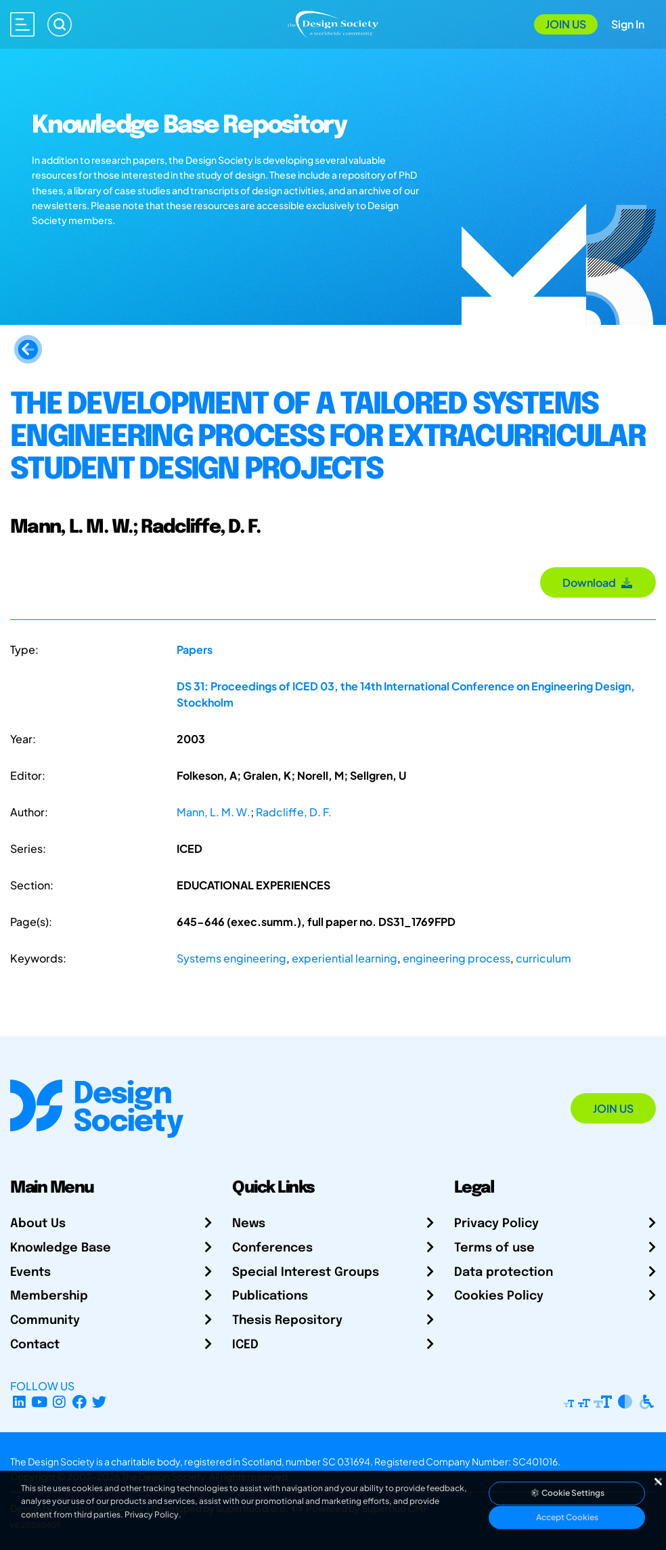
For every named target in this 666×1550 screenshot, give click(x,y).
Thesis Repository (287, 1320)
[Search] (59, 24)
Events (30, 1272)
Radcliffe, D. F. (294, 812)
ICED (245, 1345)
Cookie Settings (567, 1493)
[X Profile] (100, 1402)
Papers (195, 649)
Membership (49, 1296)
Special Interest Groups (305, 1272)
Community (45, 1320)
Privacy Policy (496, 1224)
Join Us (566, 24)
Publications (270, 1296)
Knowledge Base (60, 1248)
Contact (35, 1345)
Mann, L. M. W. (213, 812)
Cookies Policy (498, 1296)
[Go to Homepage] (333, 23)
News (248, 1224)
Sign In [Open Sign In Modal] (627, 24)
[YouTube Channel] (39, 1402)
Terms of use (494, 1248)
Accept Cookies (567, 1517)
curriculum (543, 958)
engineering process (456, 958)
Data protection (503, 1272)
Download (598, 582)
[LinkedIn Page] (19, 1402)
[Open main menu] (22, 24)
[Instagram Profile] (59, 1402)
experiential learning (344, 958)
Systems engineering (231, 958)
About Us (38, 1224)
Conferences (272, 1248)
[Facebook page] (79, 1402)
